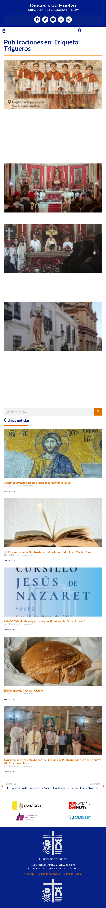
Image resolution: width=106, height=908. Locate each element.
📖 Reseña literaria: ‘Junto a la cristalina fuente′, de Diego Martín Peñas (48, 552)
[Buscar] (98, 412)
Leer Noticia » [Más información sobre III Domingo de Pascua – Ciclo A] (9, 699)
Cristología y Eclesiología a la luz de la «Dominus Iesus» (38, 482)
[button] (4, 30)
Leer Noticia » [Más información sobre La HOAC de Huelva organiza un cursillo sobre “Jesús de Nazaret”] (9, 630)
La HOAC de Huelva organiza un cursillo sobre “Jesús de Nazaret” (44, 621)
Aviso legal (29, 873)
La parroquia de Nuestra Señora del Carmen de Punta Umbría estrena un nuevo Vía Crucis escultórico (52, 761)
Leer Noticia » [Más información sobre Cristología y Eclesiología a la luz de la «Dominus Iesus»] (9, 491)
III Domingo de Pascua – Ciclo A (23, 690)
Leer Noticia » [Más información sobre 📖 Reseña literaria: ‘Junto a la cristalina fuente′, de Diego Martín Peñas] (9, 560)
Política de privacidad (48, 873)
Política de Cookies (72, 873)
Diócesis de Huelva (53, 5)
